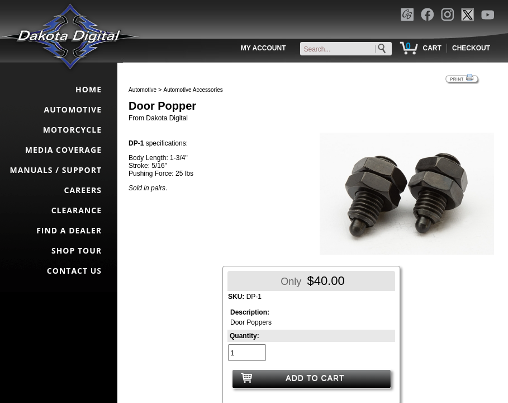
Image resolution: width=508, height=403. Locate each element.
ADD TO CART (315, 377)
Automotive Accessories (193, 90)
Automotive (142, 90)
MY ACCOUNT (263, 48)
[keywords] (348, 49)
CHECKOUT (471, 48)
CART (431, 48)
